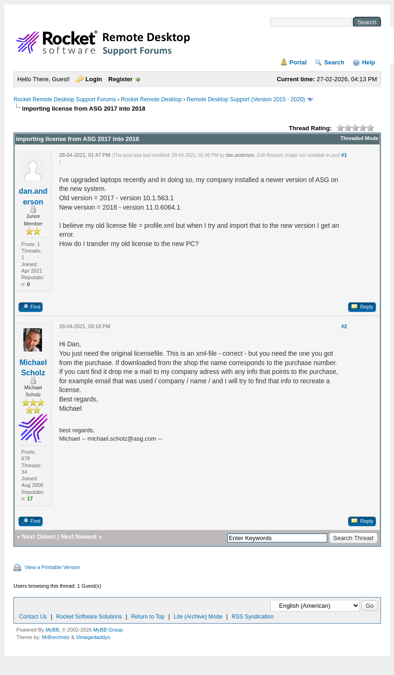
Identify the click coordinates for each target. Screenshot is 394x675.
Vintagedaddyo (93, 637)
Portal (298, 62)
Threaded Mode (359, 138)
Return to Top (148, 616)
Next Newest (79, 536)
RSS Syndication (253, 616)
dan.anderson (240, 155)
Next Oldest (39, 536)
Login (93, 79)
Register (120, 79)
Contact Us (33, 616)
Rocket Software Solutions (89, 616)
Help (368, 62)
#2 (344, 326)
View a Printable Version (52, 567)
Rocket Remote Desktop (151, 99)
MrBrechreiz (56, 637)
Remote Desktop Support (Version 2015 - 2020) (246, 99)
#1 (344, 155)
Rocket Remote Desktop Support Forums (65, 99)
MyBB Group (108, 630)
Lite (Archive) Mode (198, 616)
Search (334, 62)
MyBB (52, 630)
